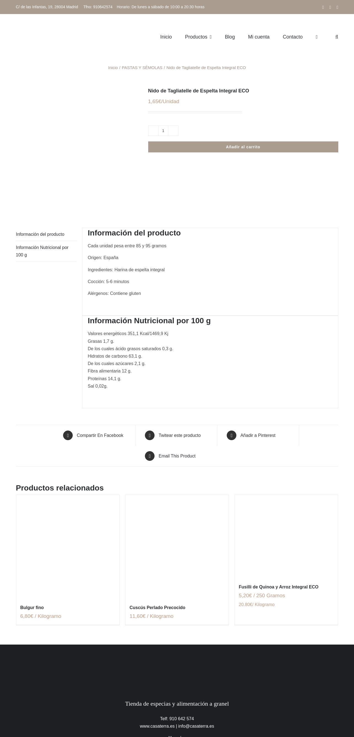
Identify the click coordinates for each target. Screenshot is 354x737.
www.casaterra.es (157, 674)
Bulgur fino (32, 555)
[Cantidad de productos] (163, 131)
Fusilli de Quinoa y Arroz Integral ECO (278, 535)
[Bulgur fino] (68, 494)
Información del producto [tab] (40, 182)
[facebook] (164, 726)
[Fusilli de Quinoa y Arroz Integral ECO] (286, 484)
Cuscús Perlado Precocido (157, 555)
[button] (336, 36)
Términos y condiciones (216, 713)
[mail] (190, 726)
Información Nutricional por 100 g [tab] (42, 199)
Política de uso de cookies (163, 713)
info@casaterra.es (196, 674)
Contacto (296, 713)
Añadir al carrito (243, 147)
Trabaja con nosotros (263, 713)
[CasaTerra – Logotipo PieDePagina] (177, 603)
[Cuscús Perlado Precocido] (177, 494)
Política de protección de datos (104, 713)
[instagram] (177, 726)
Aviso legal (59, 713)
